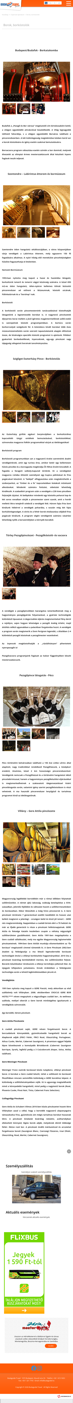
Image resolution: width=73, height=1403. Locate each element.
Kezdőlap (5, 15)
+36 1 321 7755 (27, 1380)
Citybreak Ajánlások (17, 15)
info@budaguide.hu (47, 1380)
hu (46, 3)
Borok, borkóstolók (33, 15)
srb (59, 3)
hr (55, 3)
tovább (51, 1346)
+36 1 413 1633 (59, 1378)
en (50, 3)
